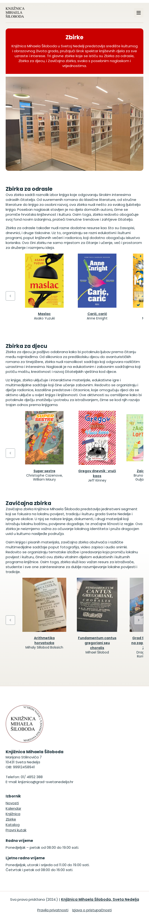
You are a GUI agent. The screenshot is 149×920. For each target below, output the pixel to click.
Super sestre (44, 471)
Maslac (44, 313)
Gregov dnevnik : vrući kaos (97, 473)
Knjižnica (13, 813)
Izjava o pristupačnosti (92, 910)
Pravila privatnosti (52, 910)
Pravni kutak (16, 830)
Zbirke (11, 819)
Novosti (12, 803)
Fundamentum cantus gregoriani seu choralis (97, 643)
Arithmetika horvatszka (44, 640)
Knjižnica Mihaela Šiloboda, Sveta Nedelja (100, 899)
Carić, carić (97, 313)
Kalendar (13, 808)
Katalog (13, 824)
